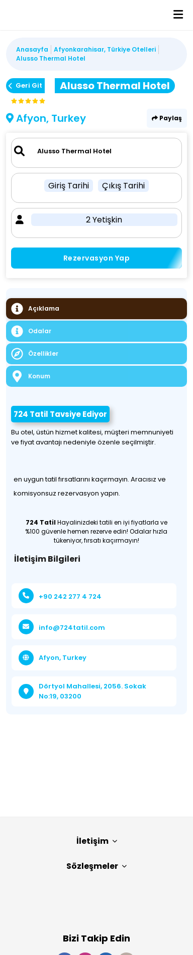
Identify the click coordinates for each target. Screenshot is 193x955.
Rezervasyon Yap (96, 258)
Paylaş (167, 118)
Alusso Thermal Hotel (50, 58)
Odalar (31, 331)
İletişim (96, 841)
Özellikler (34, 354)
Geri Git (25, 85)
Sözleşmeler (96, 866)
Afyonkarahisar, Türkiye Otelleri (105, 49)
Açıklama (35, 309)
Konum (30, 376)
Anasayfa (32, 49)
